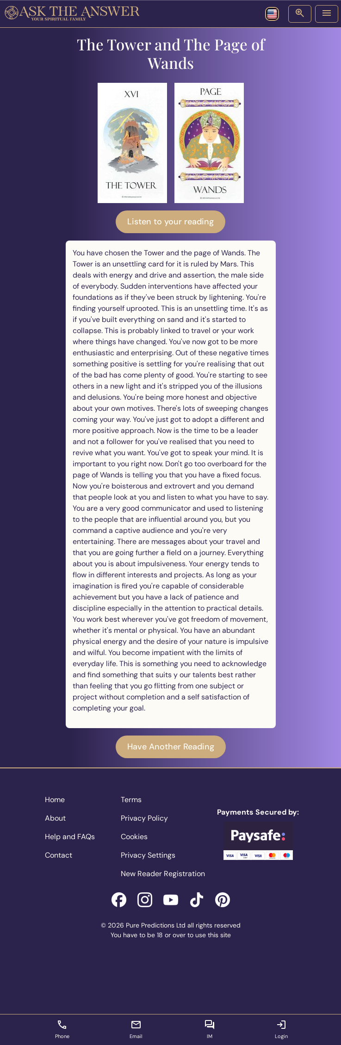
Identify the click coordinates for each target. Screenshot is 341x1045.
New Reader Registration (163, 873)
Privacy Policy (144, 818)
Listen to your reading (170, 221)
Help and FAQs (70, 836)
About (55, 818)
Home (55, 799)
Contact (58, 855)
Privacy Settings (148, 855)
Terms (131, 799)
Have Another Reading (170, 746)
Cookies (134, 836)
